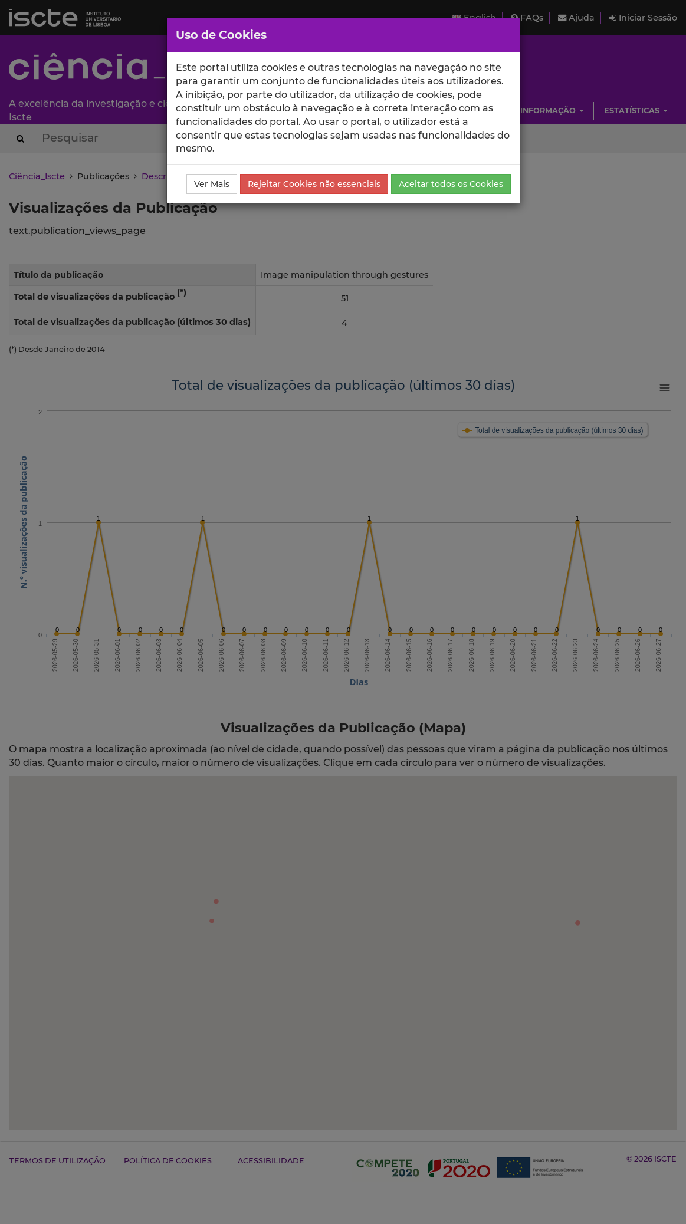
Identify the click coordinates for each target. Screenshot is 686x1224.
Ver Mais (211, 184)
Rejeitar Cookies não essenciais (314, 184)
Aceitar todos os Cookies (451, 184)
